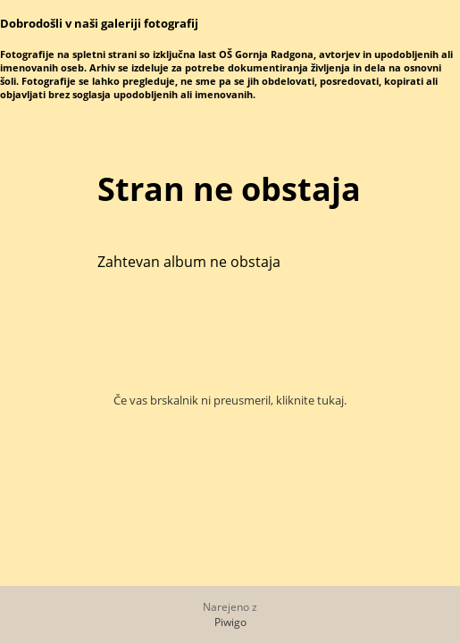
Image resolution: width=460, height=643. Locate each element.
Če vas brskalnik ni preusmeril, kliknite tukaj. (230, 400)
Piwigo (230, 622)
